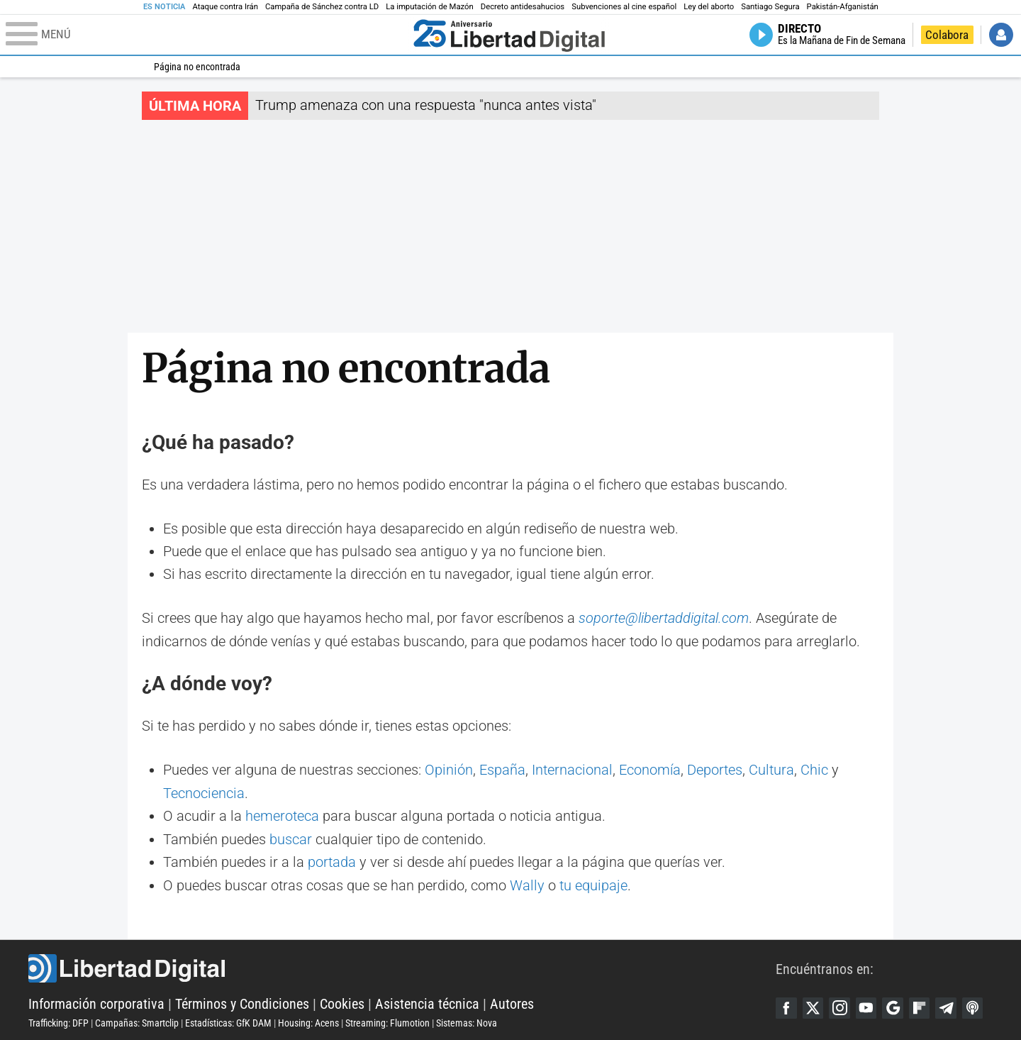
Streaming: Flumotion (387, 1021)
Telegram (948, 1005)
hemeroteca (282, 815)
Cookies (342, 1001)
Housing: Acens (308, 1021)
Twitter (813, 1005)
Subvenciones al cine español (623, 6)
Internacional (572, 769)
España (502, 769)
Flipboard (921, 1005)
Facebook (786, 1005)
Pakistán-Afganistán (842, 6)
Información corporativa (96, 1001)
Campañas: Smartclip (137, 1021)
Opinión (449, 769)
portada (332, 860)
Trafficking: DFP (58, 1021)
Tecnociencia (204, 792)
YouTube (867, 1005)
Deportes (714, 769)
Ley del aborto (709, 6)
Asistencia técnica (427, 1001)
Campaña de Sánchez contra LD (322, 6)
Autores (512, 1001)
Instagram (840, 1005)
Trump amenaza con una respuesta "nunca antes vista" (425, 105)
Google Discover (894, 1005)
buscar (290, 837)
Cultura (771, 769)
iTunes (975, 1005)
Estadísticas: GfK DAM (228, 1021)
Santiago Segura (770, 6)
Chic (814, 769)
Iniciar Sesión (1001, 35)
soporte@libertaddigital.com (664, 617)
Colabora (947, 35)
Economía (650, 769)
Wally (527, 883)
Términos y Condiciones (242, 1001)
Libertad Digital (402, 966)
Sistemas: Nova (466, 1021)
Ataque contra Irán (224, 6)
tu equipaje (593, 883)
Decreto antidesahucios (522, 6)
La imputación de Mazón (430, 6)
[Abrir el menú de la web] (206, 35)
